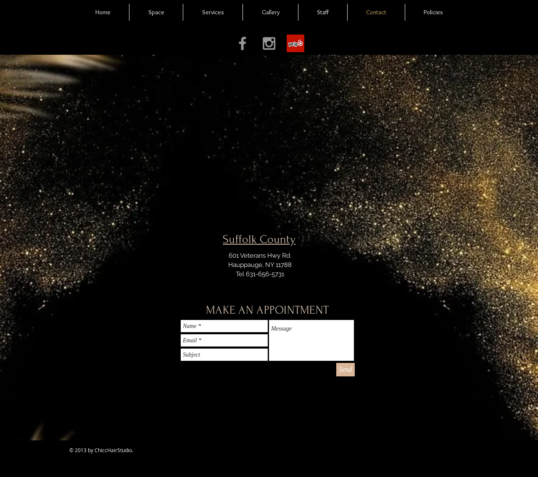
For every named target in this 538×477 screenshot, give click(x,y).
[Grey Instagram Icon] (269, 43)
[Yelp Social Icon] (295, 43)
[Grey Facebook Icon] (242, 43)
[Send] (345, 369)
